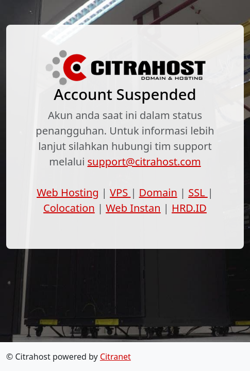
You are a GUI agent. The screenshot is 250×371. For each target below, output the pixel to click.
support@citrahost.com (144, 161)
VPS (120, 192)
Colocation (69, 208)
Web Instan (133, 208)
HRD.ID (189, 208)
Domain (158, 192)
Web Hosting (68, 192)
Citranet (115, 356)
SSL (198, 192)
